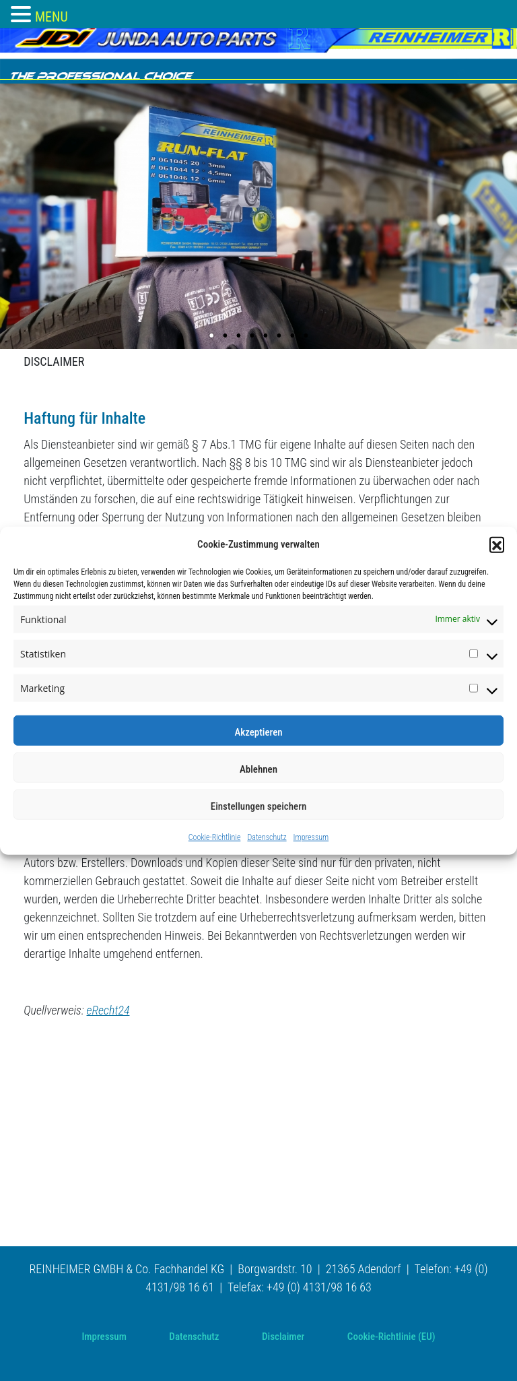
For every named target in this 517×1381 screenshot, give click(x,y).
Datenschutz (266, 836)
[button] (497, 544)
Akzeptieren (258, 732)
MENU (51, 17)
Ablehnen (258, 769)
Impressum (311, 836)
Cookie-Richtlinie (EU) (391, 1336)
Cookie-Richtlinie (214, 836)
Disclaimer (283, 1336)
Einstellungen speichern (259, 806)
